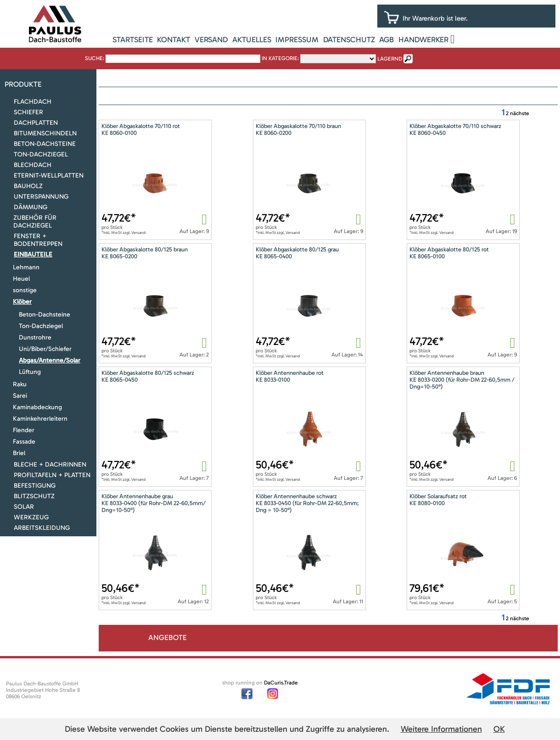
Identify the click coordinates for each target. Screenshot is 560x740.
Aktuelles (251, 39)
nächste (519, 113)
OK (499, 729)
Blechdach (32, 165)
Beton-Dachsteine (45, 144)
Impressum (297, 39)
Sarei (20, 396)
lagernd (389, 59)
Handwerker (423, 39)
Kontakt (173, 39)
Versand (211, 39)
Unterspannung (41, 196)
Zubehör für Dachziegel (34, 221)
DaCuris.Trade (281, 682)
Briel (19, 453)
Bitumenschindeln (45, 133)
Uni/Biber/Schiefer (45, 349)
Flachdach (32, 102)
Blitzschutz (34, 496)
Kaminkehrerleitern (40, 419)
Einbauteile (33, 254)
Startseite (132, 39)
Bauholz (28, 186)
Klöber (22, 302)
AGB (386, 39)
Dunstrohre (35, 337)
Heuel (21, 279)
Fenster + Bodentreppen (38, 240)
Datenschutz (349, 39)
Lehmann (26, 267)
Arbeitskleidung (42, 528)
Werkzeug (31, 517)
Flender (23, 430)
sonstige (25, 290)
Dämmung (30, 207)
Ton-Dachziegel (41, 154)
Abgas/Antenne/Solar (49, 360)
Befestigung (35, 486)
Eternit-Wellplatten (49, 175)
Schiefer (28, 112)
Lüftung (30, 372)
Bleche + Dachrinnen (50, 464)
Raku (20, 384)
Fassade (24, 441)
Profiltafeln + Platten (52, 475)
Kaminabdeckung (37, 407)
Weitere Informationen (441, 729)
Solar (24, 507)
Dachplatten (36, 123)
